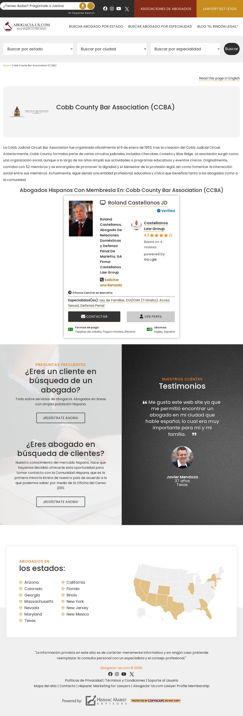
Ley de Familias (112, 300)
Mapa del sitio (45, 686)
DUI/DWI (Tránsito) (142, 300)
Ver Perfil (151, 316)
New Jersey (77, 607)
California (76, 582)
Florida (73, 588)
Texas (30, 620)
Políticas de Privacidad (84, 680)
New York (75, 601)
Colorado (33, 588)
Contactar (94, 316)
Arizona (31, 582)
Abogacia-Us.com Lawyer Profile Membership (171, 686)
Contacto (67, 686)
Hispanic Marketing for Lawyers (104, 686)
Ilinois (72, 595)
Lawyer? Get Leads (220, 8)
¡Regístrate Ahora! (60, 417)
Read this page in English (219, 78)
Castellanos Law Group (156, 225)
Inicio (6, 65)
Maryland (33, 614)
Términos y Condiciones (125, 680)
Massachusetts (38, 601)
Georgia (32, 595)
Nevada (31, 607)
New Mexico (78, 614)
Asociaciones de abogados (165, 8)
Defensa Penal (92, 305)
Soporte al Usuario (163, 680)
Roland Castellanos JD (137, 202)
